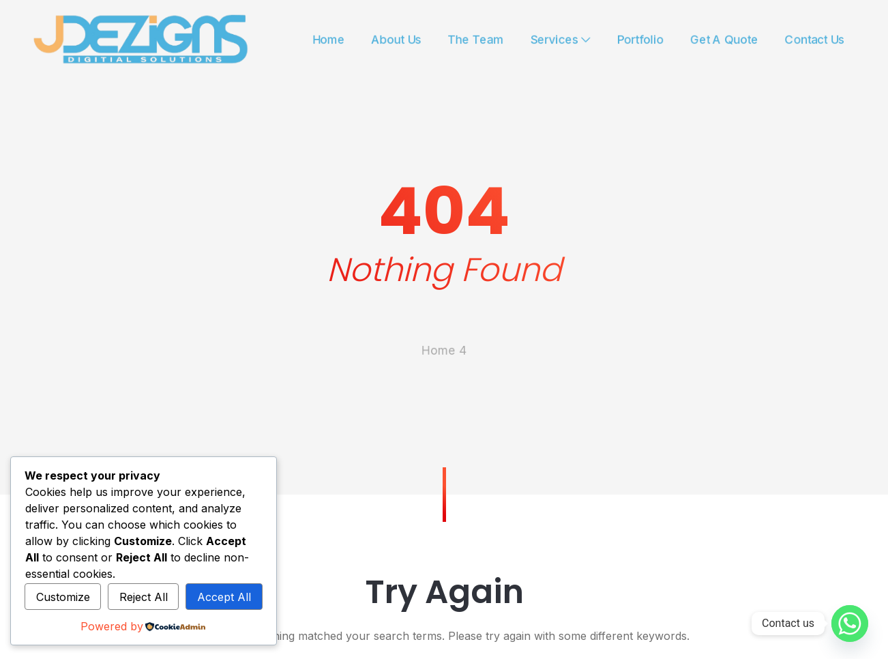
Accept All (224, 597)
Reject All (143, 597)
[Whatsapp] (849, 623)
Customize (63, 597)
